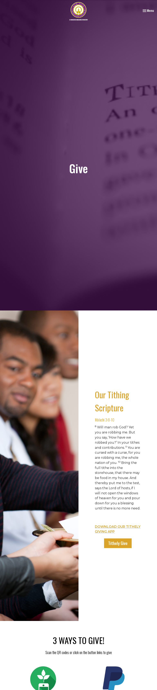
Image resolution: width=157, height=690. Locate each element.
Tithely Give (118, 543)
